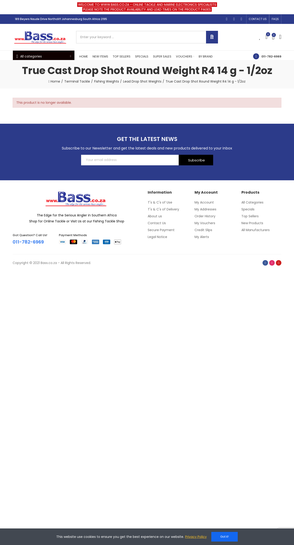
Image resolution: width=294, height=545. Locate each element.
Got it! (224, 536)
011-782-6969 (271, 56)
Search (212, 37)
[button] (257, 19)
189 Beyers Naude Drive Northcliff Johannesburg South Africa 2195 (61, 19)
